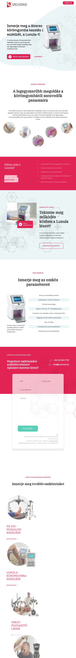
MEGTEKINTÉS (6, 539)
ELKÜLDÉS (28, 423)
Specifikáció (38, 57)
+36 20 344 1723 (59, 360)
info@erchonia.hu (59, 364)
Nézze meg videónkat (19, 56)
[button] (68, 2)
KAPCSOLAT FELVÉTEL (51, 246)
